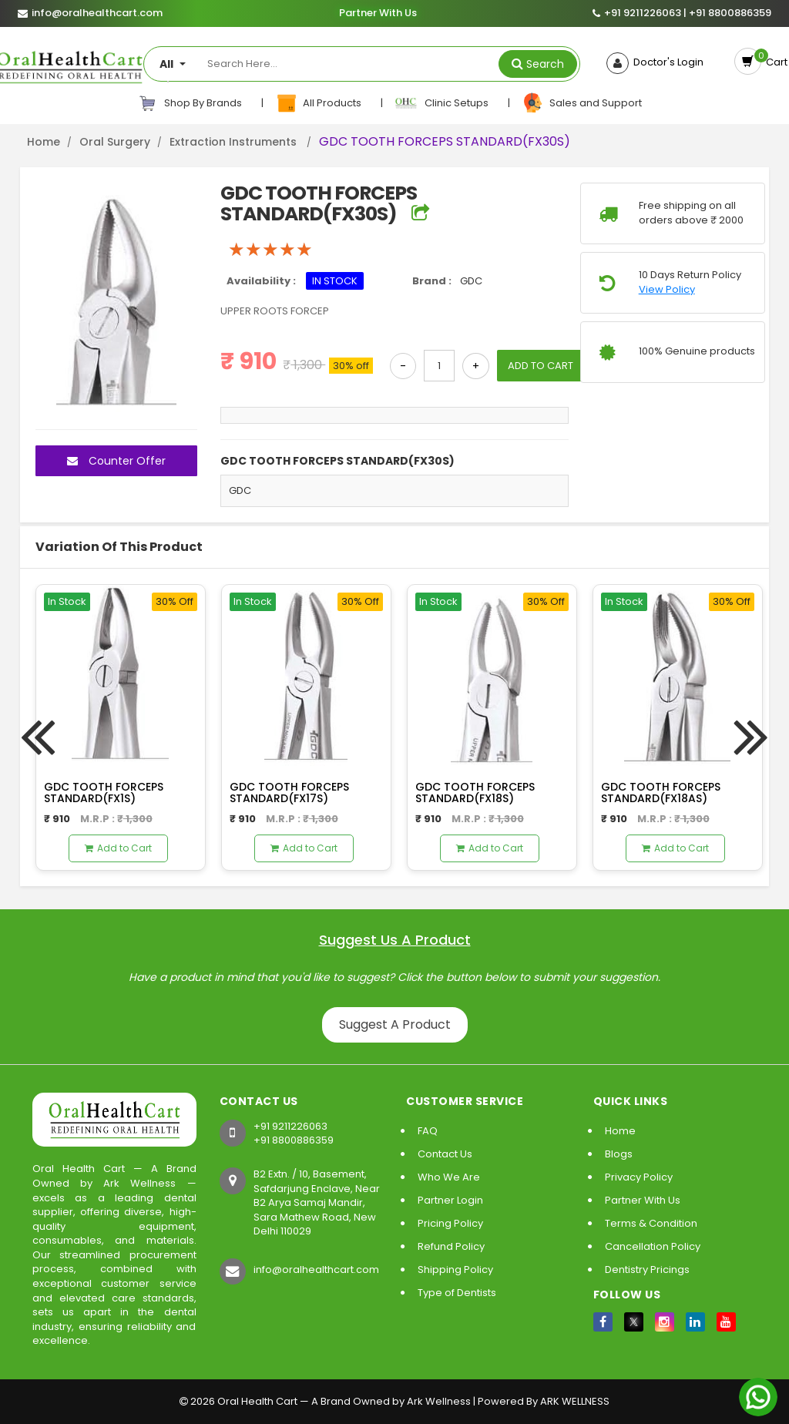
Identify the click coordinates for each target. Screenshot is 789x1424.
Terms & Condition (651, 1223)
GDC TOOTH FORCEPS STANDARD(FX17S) (289, 792)
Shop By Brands (190, 103)
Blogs (619, 1154)
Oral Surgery (114, 141)
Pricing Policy (450, 1223)
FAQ (428, 1130)
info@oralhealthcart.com (316, 1269)
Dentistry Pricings (647, 1269)
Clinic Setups (442, 103)
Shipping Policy (455, 1269)
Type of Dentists (457, 1292)
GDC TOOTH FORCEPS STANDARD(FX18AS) (660, 792)
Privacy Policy (639, 1177)
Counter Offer (116, 461)
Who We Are (449, 1177)
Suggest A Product (395, 1024)
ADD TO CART (540, 365)
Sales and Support (582, 103)
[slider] (270, 249)
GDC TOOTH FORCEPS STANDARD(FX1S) (103, 792)
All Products (319, 103)
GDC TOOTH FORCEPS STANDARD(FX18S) (475, 792)
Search (545, 64)
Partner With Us (377, 13)
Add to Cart (118, 848)
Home (43, 141)
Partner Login (450, 1200)
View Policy (667, 290)
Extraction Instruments (235, 141)
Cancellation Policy (652, 1246)
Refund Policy (451, 1246)
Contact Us (445, 1154)
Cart (774, 62)
